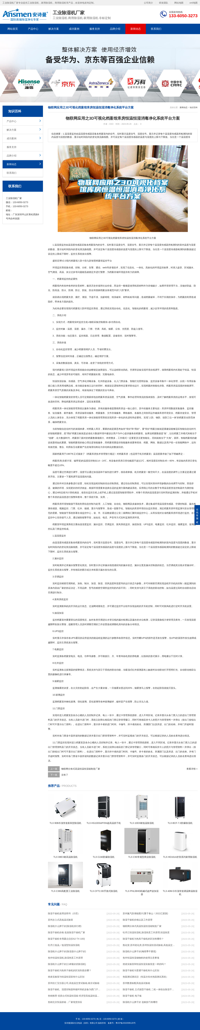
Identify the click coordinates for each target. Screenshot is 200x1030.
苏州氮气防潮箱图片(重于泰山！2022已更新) (145, 913)
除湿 (100, 583)
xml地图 (193, 2)
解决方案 (53, 28)
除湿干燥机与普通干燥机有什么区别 (141, 970)
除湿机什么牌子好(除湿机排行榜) (64, 926)
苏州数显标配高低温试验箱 (136, 983)
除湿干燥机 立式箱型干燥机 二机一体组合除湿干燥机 (149, 989)
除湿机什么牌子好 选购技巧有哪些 (140, 1002)
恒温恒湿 (57, 381)
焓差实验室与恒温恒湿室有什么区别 (66, 976)
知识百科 (194, 107)
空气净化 (82, 381)
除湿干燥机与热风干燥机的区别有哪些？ (143, 938)
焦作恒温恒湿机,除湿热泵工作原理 (65, 957)
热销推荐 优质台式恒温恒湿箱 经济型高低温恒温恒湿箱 (74, 995)
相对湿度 (151, 460)
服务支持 (94, 28)
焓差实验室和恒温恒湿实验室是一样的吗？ (144, 964)
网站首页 (12, 28)
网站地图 (178, 2)
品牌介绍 (115, 28)
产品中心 (33, 28)
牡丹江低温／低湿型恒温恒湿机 (64, 945)
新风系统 (120, 524)
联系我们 (156, 28)
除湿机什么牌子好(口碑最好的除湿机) (67, 964)
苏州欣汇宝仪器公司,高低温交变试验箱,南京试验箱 (73, 983)
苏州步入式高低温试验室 (60, 919)
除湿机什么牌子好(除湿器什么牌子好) (67, 951)
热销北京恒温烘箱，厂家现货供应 (65, 1002)
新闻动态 (135, 28)
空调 (97, 329)
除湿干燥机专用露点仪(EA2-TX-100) (66, 938)
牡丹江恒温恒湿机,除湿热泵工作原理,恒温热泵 (146, 932)
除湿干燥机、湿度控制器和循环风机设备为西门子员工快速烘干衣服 (74, 989)
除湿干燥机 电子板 (132, 995)
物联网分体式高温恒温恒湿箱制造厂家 (80, 769)
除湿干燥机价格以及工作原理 (137, 919)
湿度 (59, 244)
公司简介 (148, 2)
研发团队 (163, 2)
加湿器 (96, 472)
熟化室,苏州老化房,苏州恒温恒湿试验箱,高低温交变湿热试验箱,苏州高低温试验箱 (149, 945)
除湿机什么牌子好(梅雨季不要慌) (139, 951)
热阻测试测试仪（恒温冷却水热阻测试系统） (145, 976)
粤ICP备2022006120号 (126, 1023)
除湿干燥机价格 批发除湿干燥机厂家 (66, 932)
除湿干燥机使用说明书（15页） (64, 913)
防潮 (70, 290)
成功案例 (74, 28)
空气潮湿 (52, 272)
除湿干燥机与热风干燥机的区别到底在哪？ (69, 970)
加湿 (139, 524)
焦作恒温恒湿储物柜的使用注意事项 (141, 957)
